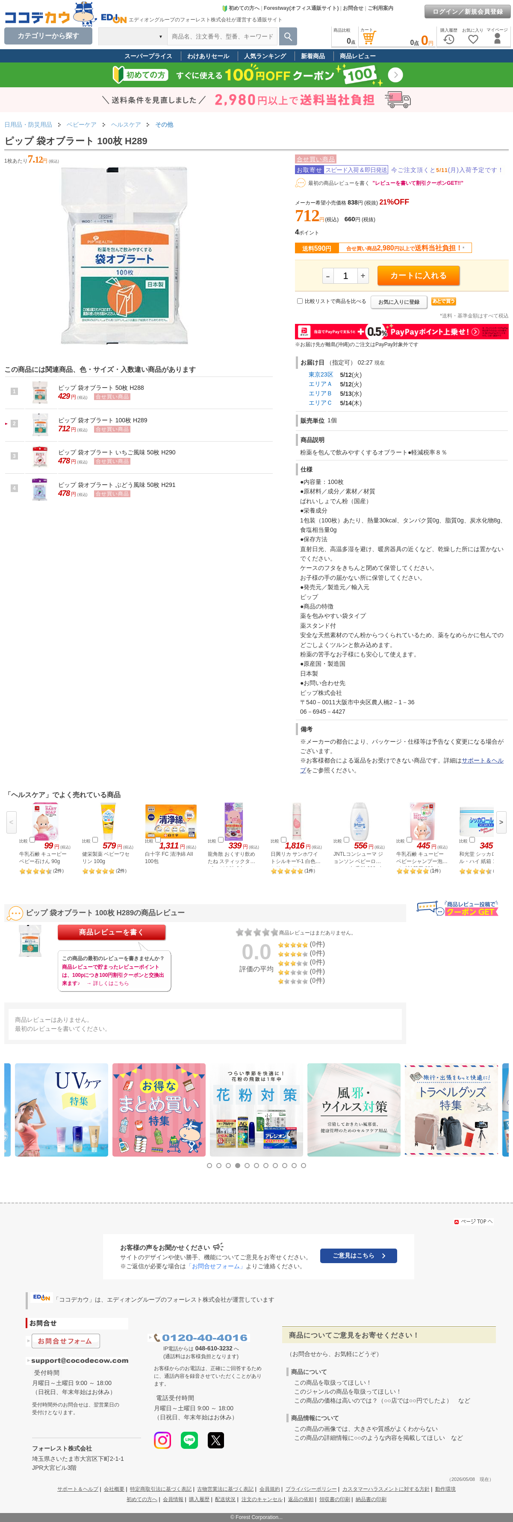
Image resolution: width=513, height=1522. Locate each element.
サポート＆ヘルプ (77, 1489)
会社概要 (114, 1489)
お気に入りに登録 (398, 302)
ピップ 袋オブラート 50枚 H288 (101, 387)
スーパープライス (148, 56)
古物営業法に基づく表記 (225, 1489)
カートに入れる (418, 275)
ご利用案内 (380, 8)
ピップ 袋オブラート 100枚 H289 (102, 420)
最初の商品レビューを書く (339, 183)
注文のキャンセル (262, 1499)
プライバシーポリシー (311, 1489)
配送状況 (225, 1499)
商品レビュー (358, 56)
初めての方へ (240, 8)
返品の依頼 (301, 1499)
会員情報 (173, 1499)
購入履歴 (199, 1499)
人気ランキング (265, 56)
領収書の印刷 (334, 1499)
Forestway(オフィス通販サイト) (301, 8)
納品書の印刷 (371, 1499)
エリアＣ (321, 402)
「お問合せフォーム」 (216, 1266)
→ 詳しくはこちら (107, 983)
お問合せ (353, 8)
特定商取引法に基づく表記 (161, 1489)
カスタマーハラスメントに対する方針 (386, 1489)
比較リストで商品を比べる (335, 301)
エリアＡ (321, 383)
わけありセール (208, 56)
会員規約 (269, 1489)
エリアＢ (321, 393)
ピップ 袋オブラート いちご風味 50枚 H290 (117, 452)
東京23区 (321, 374)
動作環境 (445, 1489)
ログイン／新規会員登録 (468, 11)
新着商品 (313, 56)
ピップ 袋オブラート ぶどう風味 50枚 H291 (117, 484)
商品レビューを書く (111, 932)
